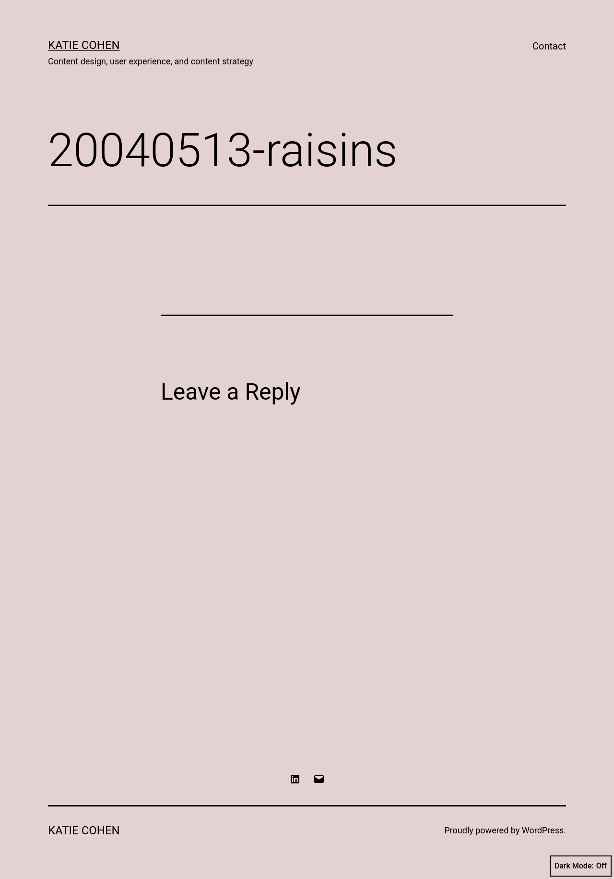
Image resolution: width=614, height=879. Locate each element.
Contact (549, 46)
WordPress (543, 830)
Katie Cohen (84, 45)
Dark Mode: (581, 866)
